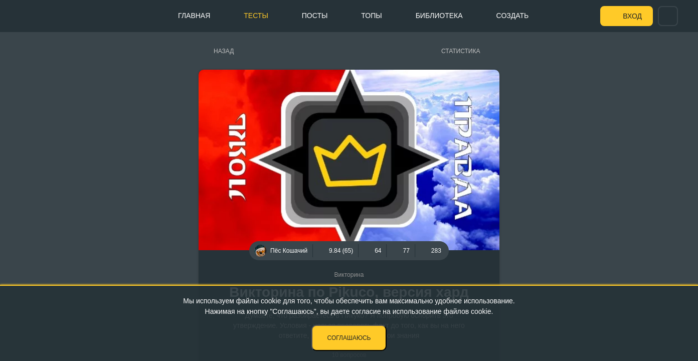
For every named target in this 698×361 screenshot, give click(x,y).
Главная (194, 16)
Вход (632, 16)
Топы (371, 16)
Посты (315, 16)
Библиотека (439, 16)
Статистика (460, 51)
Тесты (256, 16)
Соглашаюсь (349, 337)
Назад (224, 51)
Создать (512, 16)
